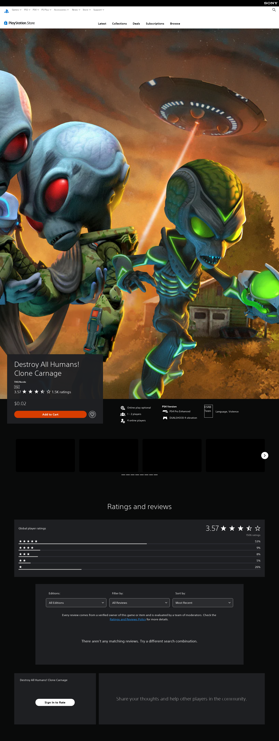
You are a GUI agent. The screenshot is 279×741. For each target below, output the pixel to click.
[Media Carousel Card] (45, 452)
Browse (175, 20)
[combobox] (76, 599)
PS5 (26, 9)
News (75, 9)
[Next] (264, 452)
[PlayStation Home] (7, 9)
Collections (119, 20)
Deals (136, 20)
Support (97, 9)
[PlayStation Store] (20, 19)
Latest (102, 20)
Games (15, 9)
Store (85, 9)
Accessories (60, 9)
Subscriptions (155, 20)
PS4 (35, 9)
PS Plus (45, 9)
